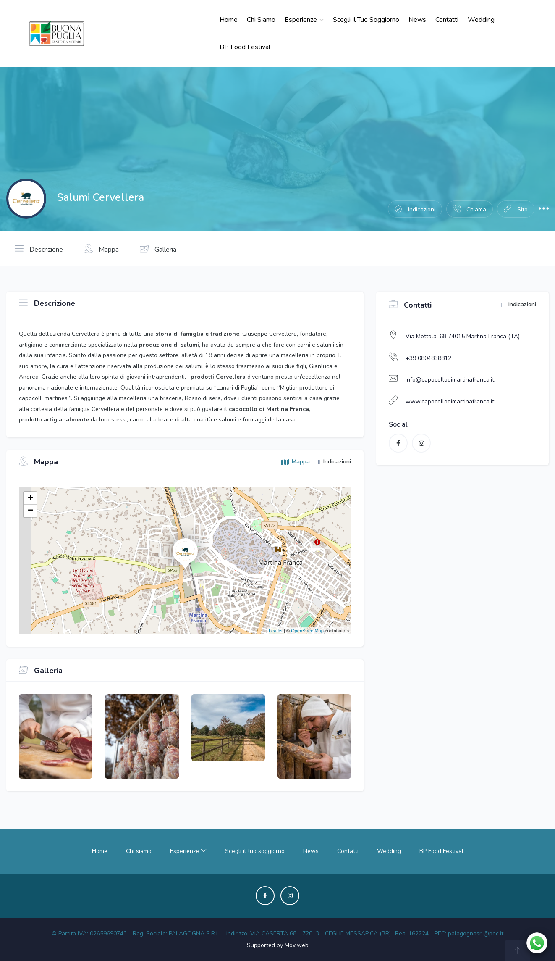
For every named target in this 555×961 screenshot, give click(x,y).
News (417, 19)
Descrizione (39, 249)
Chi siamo (261, 19)
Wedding (481, 19)
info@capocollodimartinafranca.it (450, 380)
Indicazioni (518, 305)
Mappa (101, 249)
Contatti (446, 19)
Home (229, 19)
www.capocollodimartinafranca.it (450, 401)
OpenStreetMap (307, 630)
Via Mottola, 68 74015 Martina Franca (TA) (463, 336)
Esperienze (304, 19)
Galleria (158, 249)
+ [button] (30, 498)
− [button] (30, 511)
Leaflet (276, 630)
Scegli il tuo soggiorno (366, 19)
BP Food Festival (245, 47)
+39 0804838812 (428, 358)
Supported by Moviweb (278, 945)
